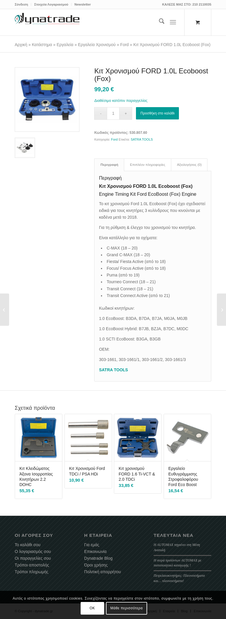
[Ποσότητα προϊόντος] (113, 113)
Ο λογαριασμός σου (33, 551)
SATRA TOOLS (142, 139)
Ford (124, 44)
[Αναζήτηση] (158, 22)
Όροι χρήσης (96, 565)
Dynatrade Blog (98, 558)
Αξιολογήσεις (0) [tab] (189, 164)
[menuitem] (23, 4)
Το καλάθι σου (27, 544)
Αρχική (21, 44)
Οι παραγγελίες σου (33, 558)
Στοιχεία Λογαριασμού (51, 4)
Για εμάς (91, 544)
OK (92, 608)
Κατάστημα (42, 44)
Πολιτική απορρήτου (102, 571)
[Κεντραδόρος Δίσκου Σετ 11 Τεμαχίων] (221, 310)
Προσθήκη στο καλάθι (157, 113)
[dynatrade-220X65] (47, 22)
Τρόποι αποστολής (32, 565)
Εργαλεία (65, 44)
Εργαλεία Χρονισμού (97, 44)
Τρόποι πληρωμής (31, 571)
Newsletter (82, 4)
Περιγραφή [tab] (109, 164)
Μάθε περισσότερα (126, 608)
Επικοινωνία (95, 551)
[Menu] (173, 22)
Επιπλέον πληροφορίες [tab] (147, 164)
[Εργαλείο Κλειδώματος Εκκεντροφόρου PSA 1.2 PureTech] (4, 310)
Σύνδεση (21, 4)
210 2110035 (201, 4)
